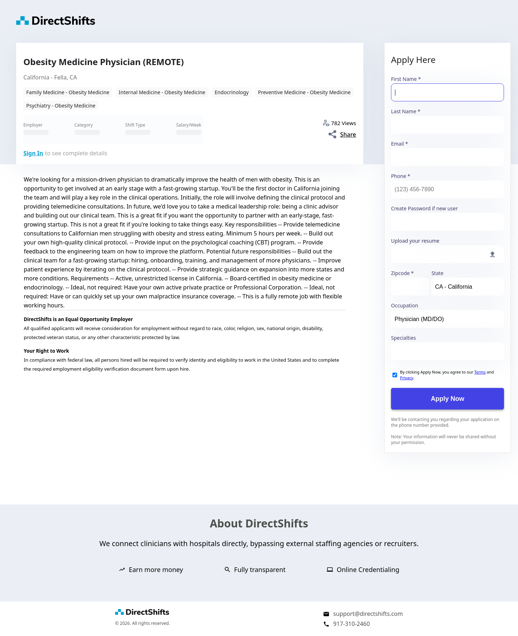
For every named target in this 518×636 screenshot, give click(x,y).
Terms (480, 372)
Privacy (406, 377)
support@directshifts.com (368, 614)
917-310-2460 (351, 624)
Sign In (33, 153)
